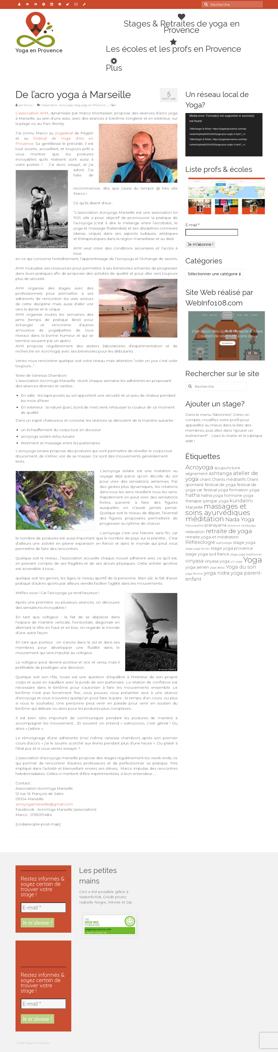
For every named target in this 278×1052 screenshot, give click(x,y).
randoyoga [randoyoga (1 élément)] (248, 525)
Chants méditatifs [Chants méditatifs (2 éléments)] (229, 479)
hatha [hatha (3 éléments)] (192, 495)
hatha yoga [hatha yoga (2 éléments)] (212, 495)
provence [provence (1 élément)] (234, 525)
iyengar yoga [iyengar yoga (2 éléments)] (216, 500)
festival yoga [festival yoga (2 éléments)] (216, 489)
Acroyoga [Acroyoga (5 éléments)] (199, 467)
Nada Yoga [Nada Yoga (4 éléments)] (239, 519)
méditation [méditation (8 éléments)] (204, 518)
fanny (28, 105)
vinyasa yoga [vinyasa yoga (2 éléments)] (217, 561)
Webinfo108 (90, 897)
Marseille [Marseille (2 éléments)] (194, 507)
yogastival (64, 133)
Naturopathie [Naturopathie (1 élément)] (194, 525)
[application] (223, 134)
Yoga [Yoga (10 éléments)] (252, 559)
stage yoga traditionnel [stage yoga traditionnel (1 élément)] (246, 554)
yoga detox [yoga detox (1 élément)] (217, 567)
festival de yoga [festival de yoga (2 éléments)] (220, 484)
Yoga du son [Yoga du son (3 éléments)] (241, 567)
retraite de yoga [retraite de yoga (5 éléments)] (229, 531)
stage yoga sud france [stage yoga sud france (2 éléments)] (207, 553)
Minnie (115, 902)
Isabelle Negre (92, 902)
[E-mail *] (43, 907)
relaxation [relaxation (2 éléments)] (195, 531)
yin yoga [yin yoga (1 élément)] (236, 561)
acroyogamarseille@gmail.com (44, 804)
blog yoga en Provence (90, 105)
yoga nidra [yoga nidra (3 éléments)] (217, 573)
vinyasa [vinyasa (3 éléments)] (194, 561)
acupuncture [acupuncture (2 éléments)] (227, 467)
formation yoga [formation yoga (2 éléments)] (244, 489)
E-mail (192, 225)
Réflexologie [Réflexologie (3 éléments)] (200, 542)
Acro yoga (66, 105)
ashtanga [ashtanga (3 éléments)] (220, 473)
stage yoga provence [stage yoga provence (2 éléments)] (232, 548)
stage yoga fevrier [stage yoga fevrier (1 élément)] (197, 548)
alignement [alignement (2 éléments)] (196, 473)
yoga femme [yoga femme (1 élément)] (194, 573)
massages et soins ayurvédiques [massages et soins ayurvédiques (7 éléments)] (217, 509)
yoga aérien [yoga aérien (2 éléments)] (197, 567)
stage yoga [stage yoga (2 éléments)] (244, 542)
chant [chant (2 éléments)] (205, 479)
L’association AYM (32, 113)
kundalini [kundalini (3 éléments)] (241, 501)
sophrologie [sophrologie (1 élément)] (224, 543)
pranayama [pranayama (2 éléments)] (215, 525)
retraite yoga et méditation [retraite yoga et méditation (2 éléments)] (212, 536)
